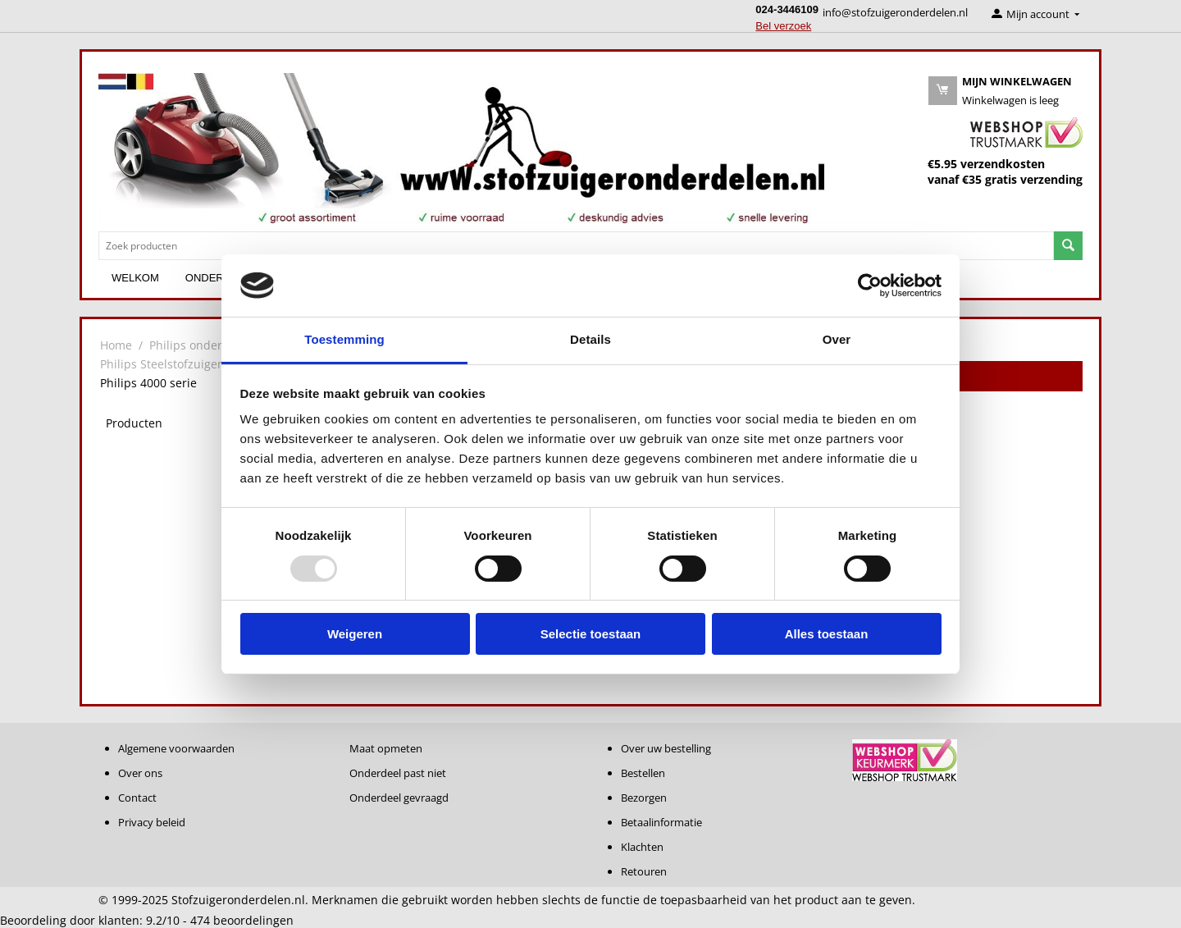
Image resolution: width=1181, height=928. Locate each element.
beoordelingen (242, 920)
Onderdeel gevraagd (399, 797)
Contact (137, 797)
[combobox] (576, 245)
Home (116, 345)
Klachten (642, 846)
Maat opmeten (385, 748)
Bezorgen (644, 797)
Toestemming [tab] (344, 339)
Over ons (140, 773)
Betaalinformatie (661, 822)
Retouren (644, 871)
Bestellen (643, 773)
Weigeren (354, 634)
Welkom (135, 278)
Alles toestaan (827, 634)
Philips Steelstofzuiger (161, 364)
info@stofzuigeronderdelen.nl (895, 12)
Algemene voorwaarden (176, 748)
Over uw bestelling (666, 748)
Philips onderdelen (201, 345)
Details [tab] (590, 339)
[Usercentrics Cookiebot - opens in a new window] (870, 285)
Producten (134, 423)
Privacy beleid (151, 822)
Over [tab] (837, 339)
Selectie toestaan (590, 634)
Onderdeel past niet (397, 773)
